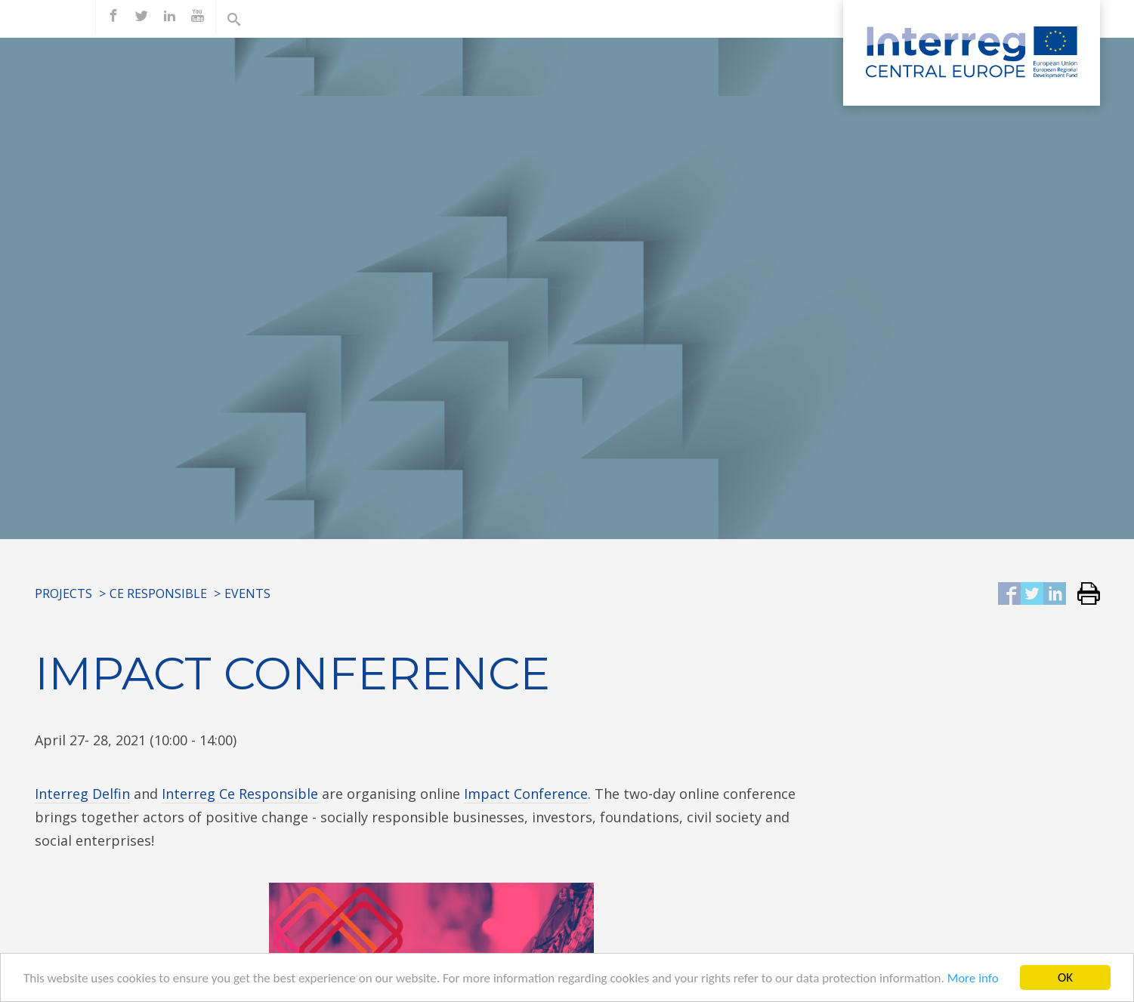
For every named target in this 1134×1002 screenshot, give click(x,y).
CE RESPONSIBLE (158, 593)
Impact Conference (526, 794)
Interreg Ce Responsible (240, 794)
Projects (63, 593)
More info (973, 979)
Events (247, 593)
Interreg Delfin (82, 794)
